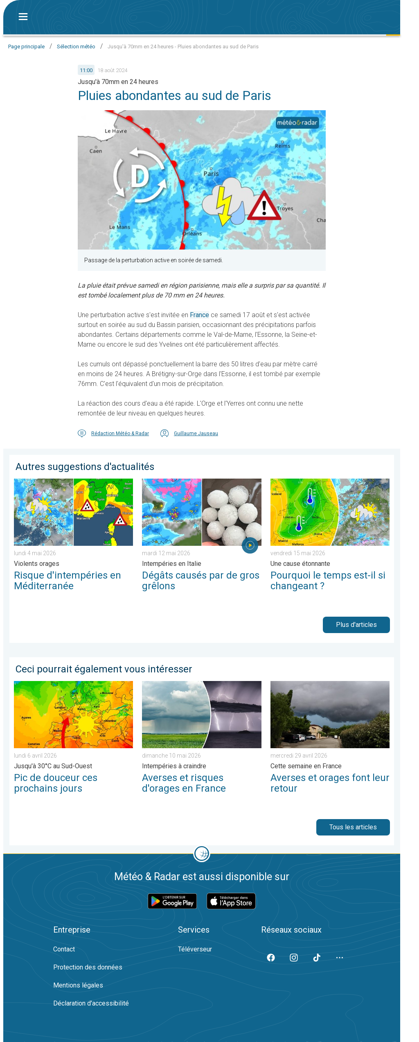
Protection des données (87, 967)
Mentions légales (78, 985)
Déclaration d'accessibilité (91, 1003)
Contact (64, 949)
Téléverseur (195, 949)
